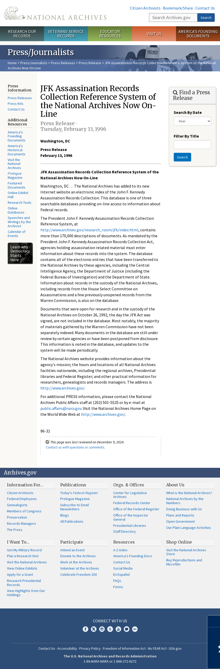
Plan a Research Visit (23, 556)
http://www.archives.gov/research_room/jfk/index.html (89, 229)
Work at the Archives (76, 562)
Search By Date (188, 112)
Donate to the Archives (78, 556)
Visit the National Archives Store (186, 552)
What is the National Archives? (189, 492)
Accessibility (67, 648)
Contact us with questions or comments (75, 447)
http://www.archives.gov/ (62, 388)
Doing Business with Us (184, 509)
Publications (73, 484)
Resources (124, 542)
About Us (175, 484)
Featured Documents (16, 185)
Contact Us (205, 8)
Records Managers (21, 523)
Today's (79, 492)
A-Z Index (120, 550)
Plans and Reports (180, 515)
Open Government (180, 521)
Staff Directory (124, 531)
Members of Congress (24, 511)
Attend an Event (72, 550)
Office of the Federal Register (136, 509)
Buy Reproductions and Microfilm (184, 562)
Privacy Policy (90, 648)
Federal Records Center (131, 503)
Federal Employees (22, 498)
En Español (121, 574)
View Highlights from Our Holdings (26, 592)
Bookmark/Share (178, 8)
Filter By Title (186, 136)
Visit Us (154, 33)
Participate (71, 542)
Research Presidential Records (24, 582)
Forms (118, 587)
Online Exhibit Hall (18, 194)
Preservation (17, 517)
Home (12, 63)
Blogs (64, 515)
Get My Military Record (24, 550)
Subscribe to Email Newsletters (74, 507)
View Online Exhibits (22, 568)
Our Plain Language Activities (188, 527)
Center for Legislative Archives (130, 494)
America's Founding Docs (132, 556)
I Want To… (18, 542)
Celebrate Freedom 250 (78, 574)
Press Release (90, 63)
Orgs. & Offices (128, 484)
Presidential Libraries (129, 525)
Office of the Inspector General (130, 517)
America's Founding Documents (198, 33)
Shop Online (179, 542)
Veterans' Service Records (66, 33)
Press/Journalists (33, 63)
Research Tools (19, 202)
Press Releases (63, 63)
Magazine (15, 175)
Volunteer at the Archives (79, 568)
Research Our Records (22, 33)
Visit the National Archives (14, 163)
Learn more (174, 659)
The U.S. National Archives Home (55, 13)
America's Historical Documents (16, 149)
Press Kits (15, 103)
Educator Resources (110, 33)
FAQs (117, 580)
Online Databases (16, 210)
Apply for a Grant (20, 574)
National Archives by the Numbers (185, 500)
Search (206, 17)
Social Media (123, 568)
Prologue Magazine (75, 498)
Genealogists (17, 505)
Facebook (85, 629)
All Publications (71, 521)
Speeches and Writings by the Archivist (19, 221)
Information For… (25, 484)
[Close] (214, 621)
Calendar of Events (16, 233)
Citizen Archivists (145, 8)
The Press (14, 529)
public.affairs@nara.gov (60, 408)
